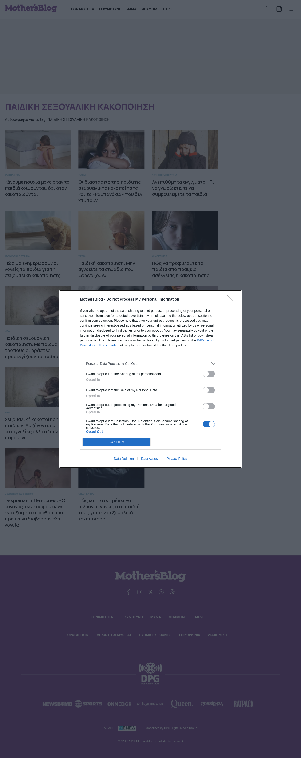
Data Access (150, 458)
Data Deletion (124, 458)
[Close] (231, 299)
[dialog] (150, 379)
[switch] (209, 374)
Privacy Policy (177, 458)
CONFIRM (116, 442)
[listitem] (150, 363)
